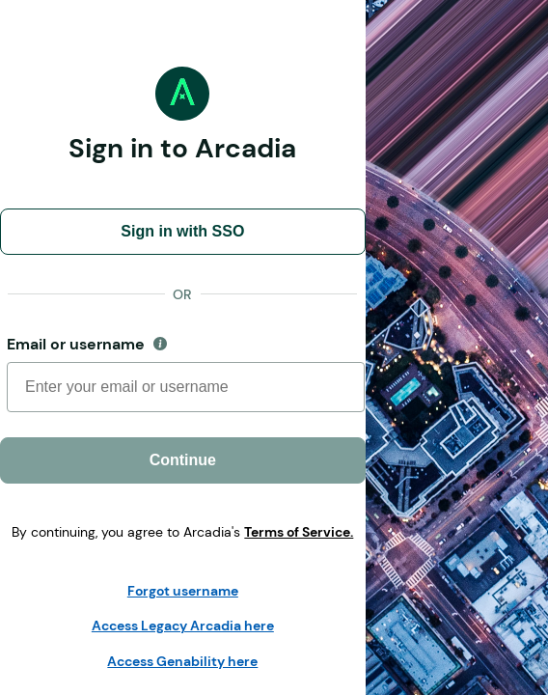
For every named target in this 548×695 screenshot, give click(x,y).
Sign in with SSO (182, 231)
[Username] (186, 387)
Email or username (131, 344)
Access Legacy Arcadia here (183, 625)
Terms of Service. (298, 532)
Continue (183, 460)
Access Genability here (182, 661)
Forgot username (182, 590)
